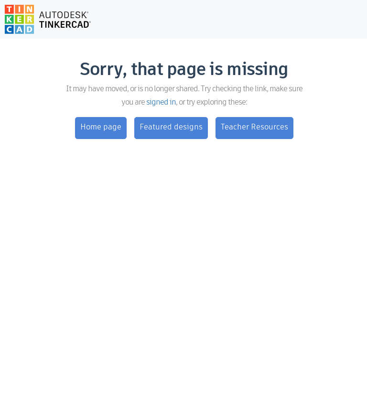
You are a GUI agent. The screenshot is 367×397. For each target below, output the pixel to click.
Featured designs (171, 127)
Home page (100, 127)
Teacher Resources (254, 127)
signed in (161, 103)
